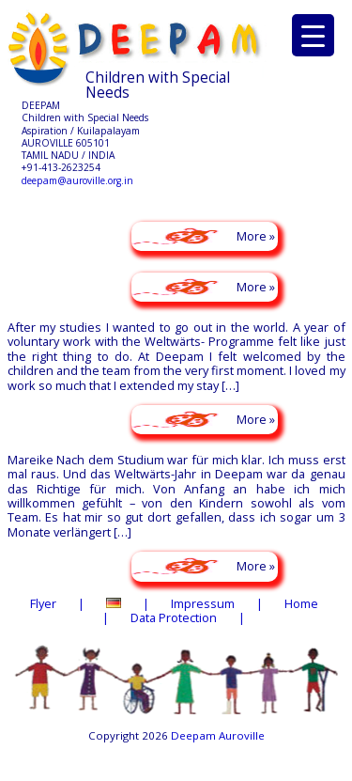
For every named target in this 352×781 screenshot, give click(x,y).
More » (256, 235)
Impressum (203, 603)
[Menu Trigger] (313, 35)
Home (301, 603)
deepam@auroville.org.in (77, 180)
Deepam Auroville (218, 735)
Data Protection (173, 617)
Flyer (43, 603)
